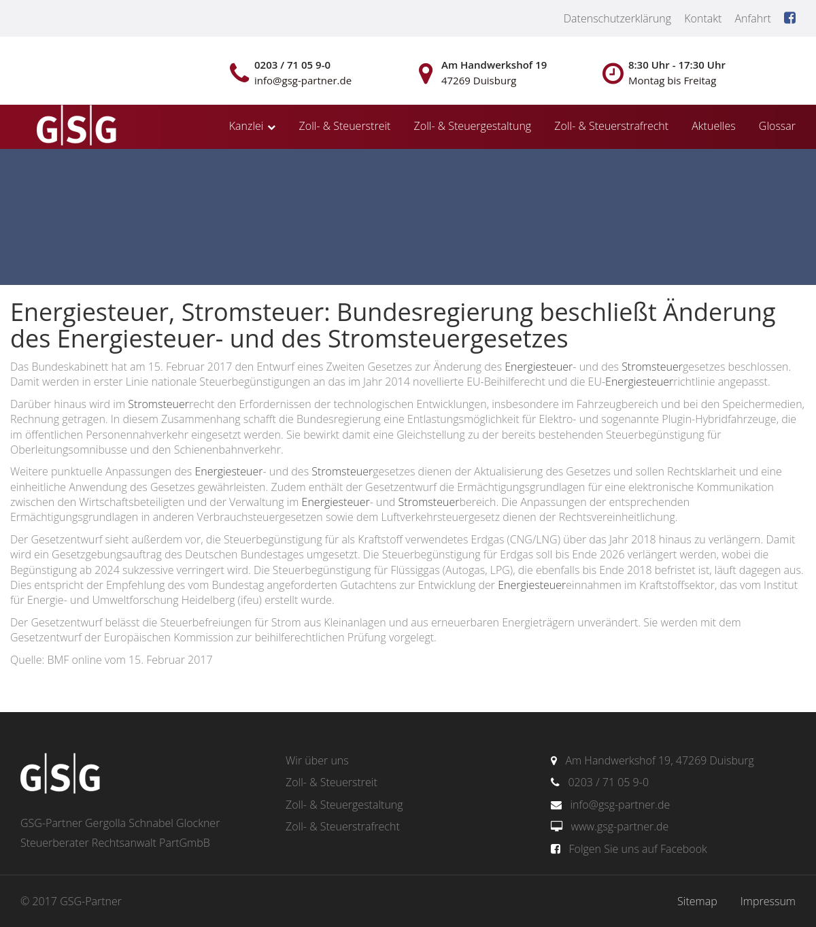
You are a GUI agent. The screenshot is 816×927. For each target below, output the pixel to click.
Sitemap (697, 901)
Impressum (768, 901)
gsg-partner (74, 126)
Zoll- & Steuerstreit (345, 125)
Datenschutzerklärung (617, 18)
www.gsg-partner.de (619, 826)
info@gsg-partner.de (620, 804)
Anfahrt (752, 18)
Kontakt (702, 18)
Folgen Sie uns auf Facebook (637, 848)
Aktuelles (713, 125)
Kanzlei (246, 125)
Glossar (777, 125)
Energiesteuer (539, 366)
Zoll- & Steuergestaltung (473, 125)
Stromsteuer (652, 366)
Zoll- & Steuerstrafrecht (611, 125)
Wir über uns (317, 760)
